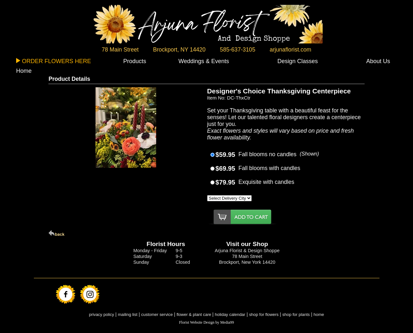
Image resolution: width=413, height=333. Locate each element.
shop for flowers (263, 314)
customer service (157, 314)
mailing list (127, 314)
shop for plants (296, 314)
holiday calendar (230, 314)
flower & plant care (194, 314)
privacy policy (101, 314)
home (319, 314)
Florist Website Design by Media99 (206, 322)
